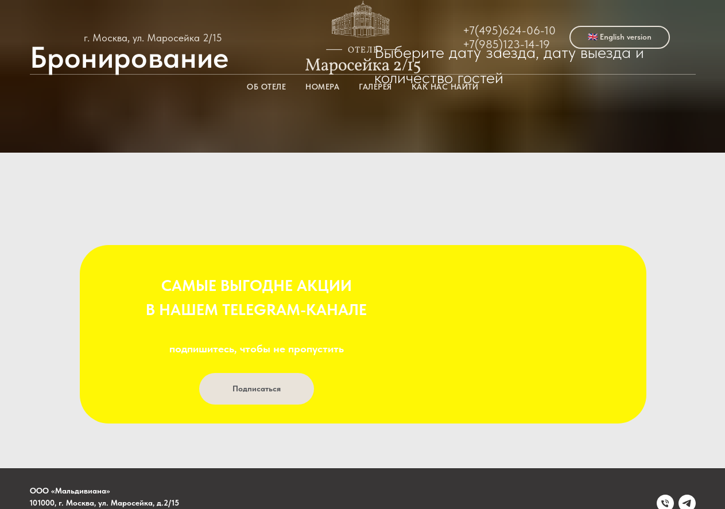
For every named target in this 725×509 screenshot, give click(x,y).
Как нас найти (445, 86)
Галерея (375, 86)
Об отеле (266, 86)
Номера (322, 86)
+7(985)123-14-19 (506, 44)
